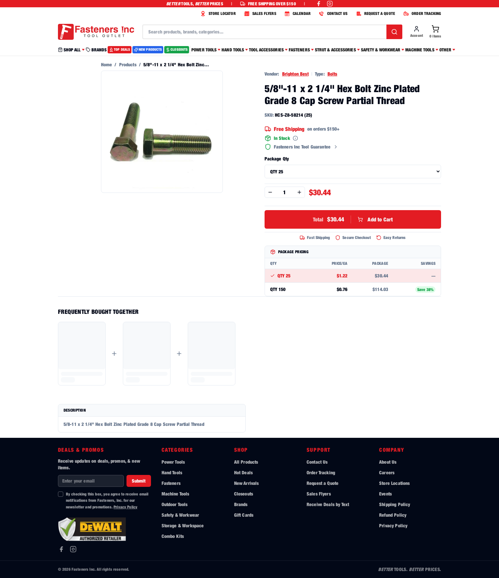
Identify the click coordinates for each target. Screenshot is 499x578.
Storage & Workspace (183, 525)
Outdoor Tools (175, 504)
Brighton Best (295, 74)
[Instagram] (73, 549)
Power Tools (173, 462)
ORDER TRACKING (421, 13)
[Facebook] (61, 549)
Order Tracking (321, 472)
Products (127, 64)
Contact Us (317, 462)
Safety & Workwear (180, 515)
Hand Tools (172, 472)
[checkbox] (60, 494)
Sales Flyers (319, 493)
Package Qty (277, 158)
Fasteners (171, 483)
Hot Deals (243, 472)
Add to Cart (353, 219)
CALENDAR (297, 13)
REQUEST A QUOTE (374, 13)
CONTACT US (332, 13)
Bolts (332, 74)
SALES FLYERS (259, 13)
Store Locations (394, 483)
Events (385, 493)
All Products (246, 462)
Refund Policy (392, 515)
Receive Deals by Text (328, 504)
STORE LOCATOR (217, 13)
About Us (387, 462)
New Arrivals (246, 483)
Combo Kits (173, 536)
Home (106, 64)
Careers (386, 472)
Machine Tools (175, 493)
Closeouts (243, 493)
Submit (139, 481)
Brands (241, 504)
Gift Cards (244, 515)
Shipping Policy (394, 504)
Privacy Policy (125, 506)
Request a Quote (322, 483)
